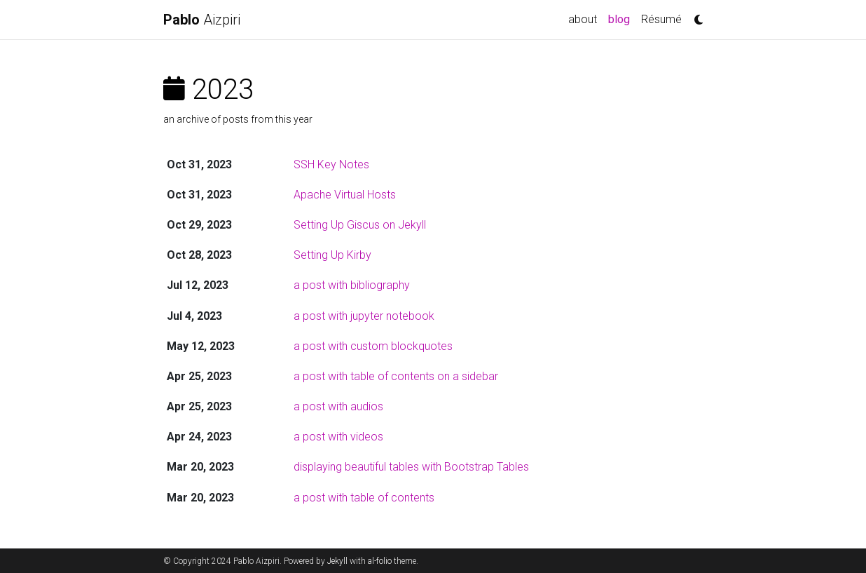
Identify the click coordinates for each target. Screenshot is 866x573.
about (582, 19)
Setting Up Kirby (332, 255)
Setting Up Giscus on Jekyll (360, 224)
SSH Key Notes (331, 164)
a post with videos (338, 436)
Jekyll (337, 561)
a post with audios (338, 406)
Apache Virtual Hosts (345, 194)
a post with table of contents (364, 497)
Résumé (661, 19)
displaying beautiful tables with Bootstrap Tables (411, 466)
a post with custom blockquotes (373, 346)
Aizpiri (201, 19)
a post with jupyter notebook (364, 316)
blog (621, 18)
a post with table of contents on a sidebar (396, 376)
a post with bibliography (352, 285)
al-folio (380, 561)
